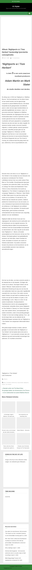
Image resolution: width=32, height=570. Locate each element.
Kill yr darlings (9, 547)
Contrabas (8, 382)
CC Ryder (16, 6)
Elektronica (14, 382)
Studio (3, 384)
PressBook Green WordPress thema (20, 568)
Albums (5, 379)
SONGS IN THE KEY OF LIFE (14, 454)
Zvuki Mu (7, 496)
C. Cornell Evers (15, 58)
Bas (5, 382)
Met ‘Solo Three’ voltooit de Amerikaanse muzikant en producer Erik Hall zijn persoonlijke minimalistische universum (15, 540)
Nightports (26, 382)
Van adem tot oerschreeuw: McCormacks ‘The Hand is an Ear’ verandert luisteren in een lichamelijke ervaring (16, 533)
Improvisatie (20, 382)
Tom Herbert (8, 384)
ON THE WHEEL (16, 1)
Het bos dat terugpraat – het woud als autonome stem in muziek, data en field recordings (15, 553)
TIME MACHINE (10, 491)
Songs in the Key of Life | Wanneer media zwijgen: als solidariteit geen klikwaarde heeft (16, 461)
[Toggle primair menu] (29, 13)
